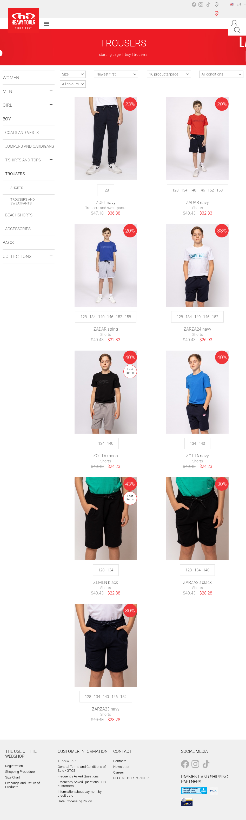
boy (128, 54)
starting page (110, 54)
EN (235, 4)
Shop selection (217, 9)
